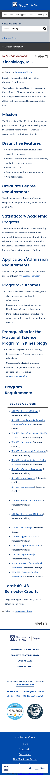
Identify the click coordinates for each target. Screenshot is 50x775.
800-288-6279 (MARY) (33, 695)
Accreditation (25, 754)
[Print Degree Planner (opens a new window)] (35, 56)
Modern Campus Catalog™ (30, 773)
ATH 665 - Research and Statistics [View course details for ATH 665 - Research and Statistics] (27, 514)
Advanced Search (10, 38)
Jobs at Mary (25, 661)
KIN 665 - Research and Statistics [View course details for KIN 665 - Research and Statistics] (26, 500)
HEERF (25, 743)
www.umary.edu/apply (29, 275)
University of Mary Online (25, 649)
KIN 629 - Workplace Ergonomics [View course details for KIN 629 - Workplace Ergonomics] (26, 469)
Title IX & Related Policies (25, 759)
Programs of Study (23, 72)
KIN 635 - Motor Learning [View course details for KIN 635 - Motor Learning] (23, 477)
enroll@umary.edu (34, 691)
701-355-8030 (13, 695)
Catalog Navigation (14, 46)
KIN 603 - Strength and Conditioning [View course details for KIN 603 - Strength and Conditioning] (28, 451)
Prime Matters (25, 666)
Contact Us (12, 691)
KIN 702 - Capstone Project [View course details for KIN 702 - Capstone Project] (24, 554)
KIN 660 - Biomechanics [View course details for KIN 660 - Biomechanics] (22, 486)
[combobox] (25, 14)
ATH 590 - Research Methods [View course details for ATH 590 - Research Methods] (24, 411)
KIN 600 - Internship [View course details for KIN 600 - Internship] (21, 442)
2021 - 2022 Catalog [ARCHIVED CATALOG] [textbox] (23, 14)
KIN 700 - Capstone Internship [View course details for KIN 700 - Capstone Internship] (25, 545)
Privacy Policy (25, 748)
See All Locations (25, 684)
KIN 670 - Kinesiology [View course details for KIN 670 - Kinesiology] (21, 527)
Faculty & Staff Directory (25, 655)
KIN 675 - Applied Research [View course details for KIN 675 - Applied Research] (24, 536)
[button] (30, 768)
